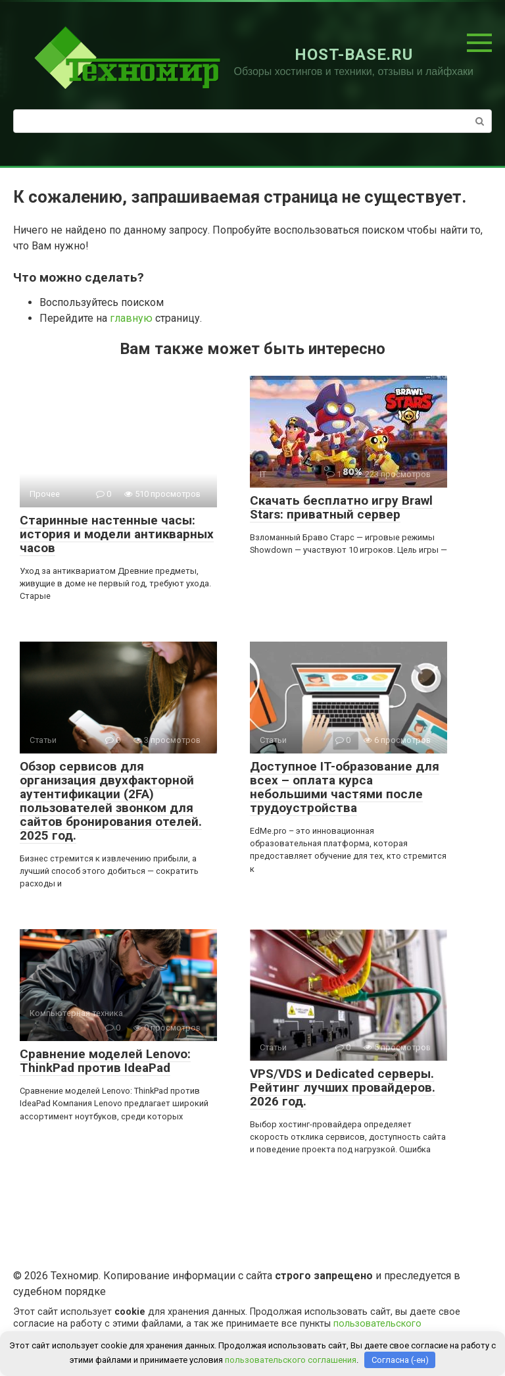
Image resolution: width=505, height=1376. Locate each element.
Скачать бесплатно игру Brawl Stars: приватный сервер (341, 507)
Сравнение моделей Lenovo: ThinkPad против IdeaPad (105, 1060)
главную (131, 318)
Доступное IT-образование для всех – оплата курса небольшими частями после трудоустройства (344, 787)
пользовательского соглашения (290, 1360)
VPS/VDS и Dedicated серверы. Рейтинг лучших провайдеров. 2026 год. (342, 1087)
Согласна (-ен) (400, 1360)
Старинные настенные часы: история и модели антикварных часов (117, 534)
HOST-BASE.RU (354, 54)
